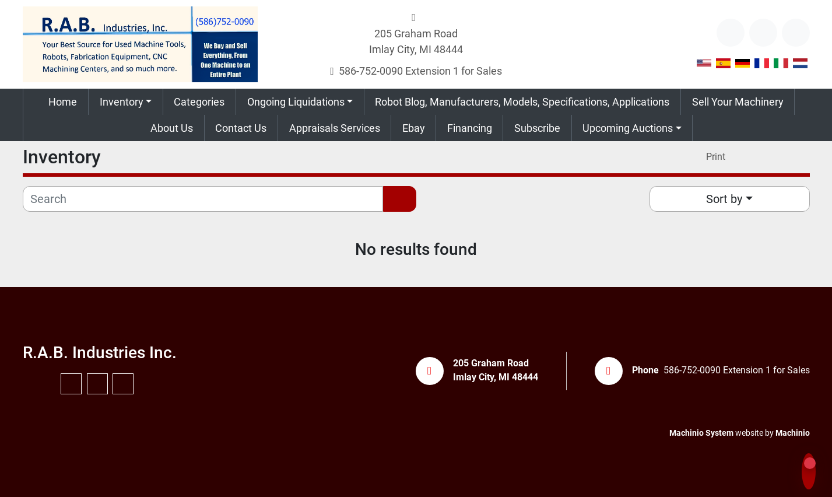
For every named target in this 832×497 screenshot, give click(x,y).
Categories (199, 102)
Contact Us (240, 128)
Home (62, 102)
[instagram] (796, 33)
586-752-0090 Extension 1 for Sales (420, 71)
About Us (171, 128)
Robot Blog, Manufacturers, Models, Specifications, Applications (522, 102)
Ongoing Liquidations (296, 102)
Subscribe (537, 128)
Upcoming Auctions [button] (627, 128)
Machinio (792, 433)
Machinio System (701, 433)
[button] (126, 102)
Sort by (724, 199)
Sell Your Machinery (738, 102)
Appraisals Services (334, 128)
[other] (731, 33)
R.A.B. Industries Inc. (100, 352)
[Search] (203, 199)
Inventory (121, 102)
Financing (469, 128)
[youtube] (763, 33)
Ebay (413, 128)
